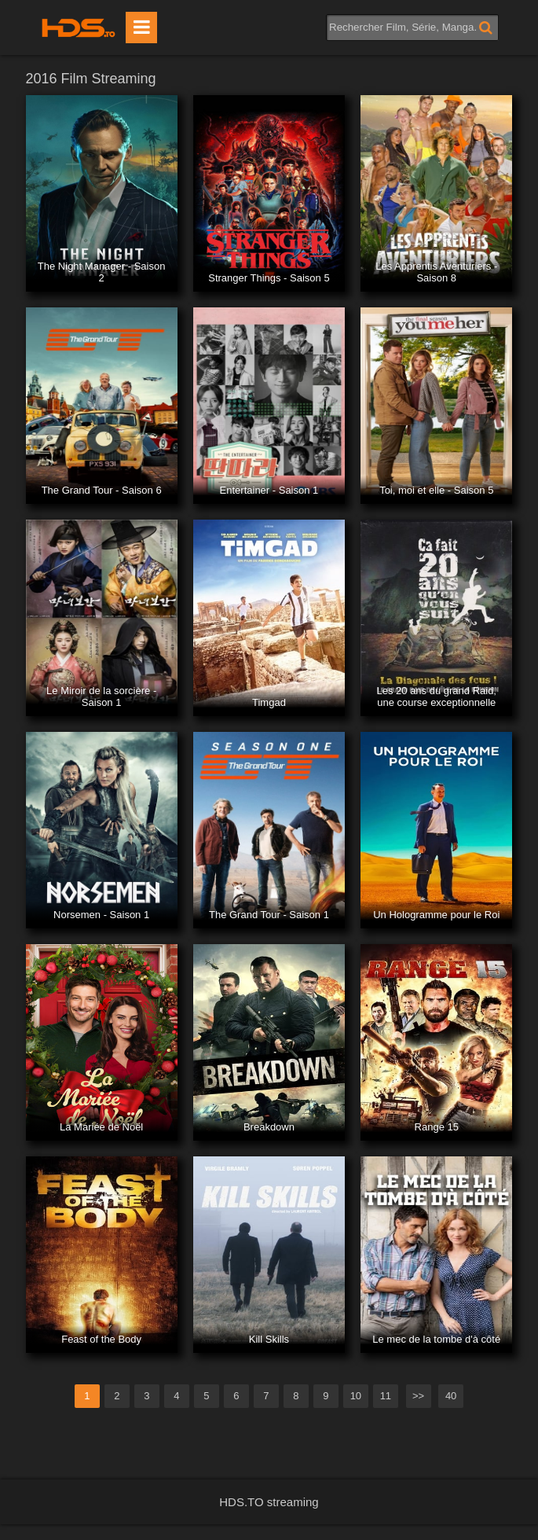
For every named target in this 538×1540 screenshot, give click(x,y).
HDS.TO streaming (268, 1502)
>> (418, 1396)
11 (385, 1396)
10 (355, 1396)
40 (450, 1396)
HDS (78, 27)
